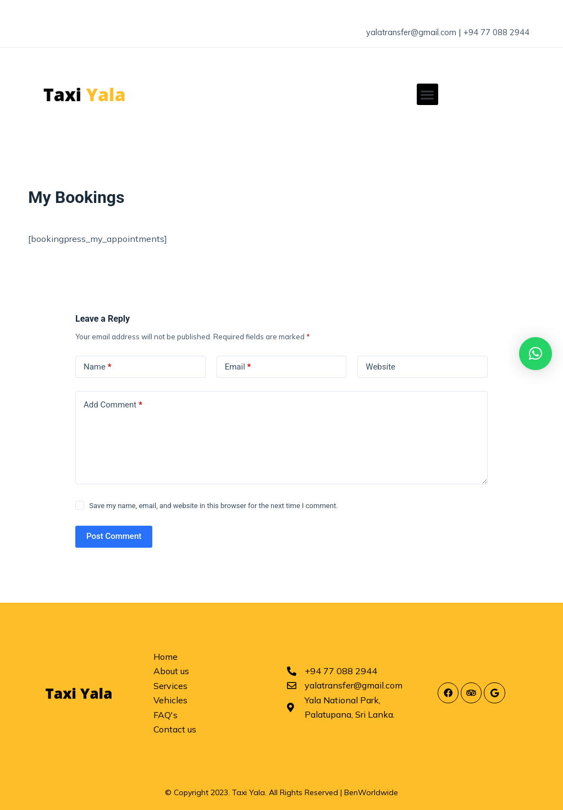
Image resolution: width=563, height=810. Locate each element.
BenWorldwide (371, 792)
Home (165, 656)
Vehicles (170, 700)
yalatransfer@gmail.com (401, 31)
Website (380, 366)
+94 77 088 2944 (492, 31)
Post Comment (113, 536)
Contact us (174, 729)
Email (238, 366)
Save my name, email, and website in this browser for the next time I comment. (213, 506)
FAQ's (165, 714)
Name (98, 366)
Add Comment (113, 404)
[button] (427, 94)
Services (170, 685)
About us (171, 670)
